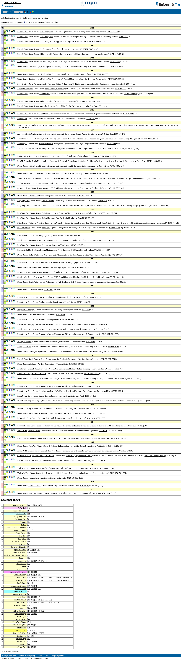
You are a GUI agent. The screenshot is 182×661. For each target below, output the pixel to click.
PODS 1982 (110, 446)
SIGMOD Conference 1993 (96, 240)
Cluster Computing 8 (131, 94)
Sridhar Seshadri (46, 54)
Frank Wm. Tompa (35, 446)
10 (29, 527)
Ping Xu (42, 297)
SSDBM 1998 (152, 161)
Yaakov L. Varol (23, 468)
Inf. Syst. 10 (88, 418)
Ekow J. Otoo (22, 32)
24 (2, 569)
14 (2, 541)
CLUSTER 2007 (86, 49)
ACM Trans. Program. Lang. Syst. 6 (120, 426)
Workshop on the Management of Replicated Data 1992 (102, 282)
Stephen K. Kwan (24, 178)
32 (2, 591)
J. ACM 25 (84, 486)
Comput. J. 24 (95, 468)
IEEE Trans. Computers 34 (80, 413)
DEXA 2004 (90, 101)
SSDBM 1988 (113, 347)
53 (29, 647)
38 (39, 561)
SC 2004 (102, 106)
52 (46, 516)
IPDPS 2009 (123, 37)
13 (29, 508)
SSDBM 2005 (120, 89)
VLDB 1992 (115, 277)
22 (32, 561)
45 (43, 561)
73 (29, 614)
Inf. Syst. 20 (149, 206)
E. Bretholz (21, 418)
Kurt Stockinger (34, 67)
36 (2, 603)
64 (39, 505)
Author (61, 656)
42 (29, 594)
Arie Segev (46, 228)
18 (2, 553)
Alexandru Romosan (47, 84)
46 (64, 578)
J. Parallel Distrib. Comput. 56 (113, 149)
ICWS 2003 (90, 119)
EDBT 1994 (105, 213)
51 (43, 516)
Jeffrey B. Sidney (47, 413)
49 (36, 516)
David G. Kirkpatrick (51, 446)
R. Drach (33, 206)
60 (29, 514)
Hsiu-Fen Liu (37, 408)
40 (2, 614)
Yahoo (55, 22)
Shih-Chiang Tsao (46, 32)
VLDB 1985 (94, 408)
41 (61, 578)
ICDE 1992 (86, 262)
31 (50, 578)
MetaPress (36, 22)
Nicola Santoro (34, 359)
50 (39, 516)
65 (43, 505)
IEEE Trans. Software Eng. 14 (94, 351)
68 (36, 580)
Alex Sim (20, 125)
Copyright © (5, 658)
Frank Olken (22, 119)
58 (29, 505)
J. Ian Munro (49, 456)
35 (57, 578)
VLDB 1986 (84, 396)
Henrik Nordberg (31, 125)
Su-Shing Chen (44, 149)
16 (2, 547)
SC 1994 (168, 223)
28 (46, 578)
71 (32, 586)
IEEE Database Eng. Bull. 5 (155, 456)
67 (32, 580)
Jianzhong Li (22, 144)
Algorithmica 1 (130, 401)
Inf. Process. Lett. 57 (100, 183)
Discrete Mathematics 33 (59, 478)
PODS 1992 (79, 267)
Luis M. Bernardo (45, 125)
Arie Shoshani (50, 89)
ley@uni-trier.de (42, 658)
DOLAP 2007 (113, 54)
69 (39, 580)
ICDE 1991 (48, 290)
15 (2, 544)
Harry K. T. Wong (34, 329)
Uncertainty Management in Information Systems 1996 (136, 178)
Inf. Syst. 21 (104, 188)
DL (16, 22)
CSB (28, 22)
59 (32, 505)
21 (29, 511)
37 (29, 591)
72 (46, 580)
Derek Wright (61, 89)
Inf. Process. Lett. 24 (91, 374)
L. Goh (20, 461)
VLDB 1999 (111, 144)
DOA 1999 (114, 134)
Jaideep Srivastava (46, 144)
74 (32, 614)
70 (43, 580)
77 (54, 580)
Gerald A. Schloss (35, 282)
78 (57, 580)
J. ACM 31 (103, 431)
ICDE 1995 (80, 196)
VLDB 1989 (69, 319)
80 (64, 580)
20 (38, 550)
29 (36, 561)
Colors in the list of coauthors (10, 651)
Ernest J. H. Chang (24, 374)
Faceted (46, 656)
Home (3, 656)
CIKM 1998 (104, 156)
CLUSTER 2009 (113, 32)
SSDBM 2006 (115, 62)
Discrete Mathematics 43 (103, 438)
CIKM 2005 (96, 74)
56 (36, 553)
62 (46, 561)
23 (2, 566)
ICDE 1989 (86, 310)
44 (29, 516)
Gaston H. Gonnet (39, 374)
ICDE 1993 (69, 235)
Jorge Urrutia (53, 438)
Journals (21, 656)
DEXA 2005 (112, 79)
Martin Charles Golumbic (26, 438)
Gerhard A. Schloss (35, 255)
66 (71, 578)
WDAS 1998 (114, 166)
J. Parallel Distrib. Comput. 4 (115, 379)
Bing (50, 22)
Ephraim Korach (34, 379)
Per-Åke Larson (38, 456)
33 (32, 572)
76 (50, 580)
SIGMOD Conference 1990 (83, 297)
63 (36, 505)
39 (29, 553)
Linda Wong (68, 401)
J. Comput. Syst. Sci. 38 (95, 334)
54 (32, 553)
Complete (54, 656)
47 (39, 597)
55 (36, 600)
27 (2, 578)
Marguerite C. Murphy (25, 250)
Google (44, 22)
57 (32, 647)
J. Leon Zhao (22, 149)
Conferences (11, 656)
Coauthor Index (10, 499)
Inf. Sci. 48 (92, 329)
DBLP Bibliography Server (33, 18)
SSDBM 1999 (146, 139)
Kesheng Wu (46, 67)
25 (2, 572)
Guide (20, 22)
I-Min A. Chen (22, 156)
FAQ (46, 18)
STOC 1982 (121, 451)
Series (27, 656)
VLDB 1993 (75, 245)
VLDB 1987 (110, 369)
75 (36, 614)
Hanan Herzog (49, 223)
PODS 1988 (90, 342)
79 (61, 580)
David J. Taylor (71, 456)
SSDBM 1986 (116, 391)
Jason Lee (77, 223)
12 (2, 536)
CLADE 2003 (128, 114)
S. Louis (50, 206)
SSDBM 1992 (105, 272)
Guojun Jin (69, 223)
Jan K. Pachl (22, 431)
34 (54, 578)
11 (2, 533)
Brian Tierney (22, 223)
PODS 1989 (60, 315)
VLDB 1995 (102, 201)
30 (29, 572)
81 (68, 580)
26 (2, 575)
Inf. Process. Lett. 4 (96, 493)
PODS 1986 (90, 386)
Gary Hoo (60, 223)
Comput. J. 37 (114, 228)
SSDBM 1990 (82, 302)
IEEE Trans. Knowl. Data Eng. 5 (83, 250)
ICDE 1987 (72, 364)
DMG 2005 (125, 84)
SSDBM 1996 (95, 174)
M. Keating (42, 206)
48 (32, 516)
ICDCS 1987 (106, 359)
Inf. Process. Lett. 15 (82, 461)
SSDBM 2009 (94, 42)
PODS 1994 (86, 218)
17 (2, 550)
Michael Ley (32, 658)
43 (36, 572)
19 (2, 555)
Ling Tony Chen (23, 201)
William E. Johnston (36, 223)
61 (29, 519)
